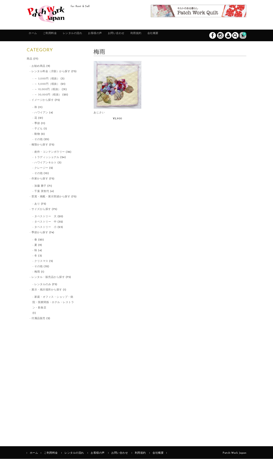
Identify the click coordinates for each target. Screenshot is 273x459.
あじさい (99, 112)
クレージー (41, 168)
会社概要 (180, 35)
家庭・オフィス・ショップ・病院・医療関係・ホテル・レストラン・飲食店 (53, 302)
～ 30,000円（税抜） (47, 95)
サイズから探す (41, 209)
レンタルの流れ (83, 35)
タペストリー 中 (45, 222)
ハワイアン (41, 112)
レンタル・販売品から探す (48, 277)
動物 (37, 134)
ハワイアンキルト (45, 162)
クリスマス (41, 261)
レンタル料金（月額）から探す (51, 71)
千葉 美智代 (41, 191)
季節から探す (40, 232)
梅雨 (37, 272)
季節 (37, 123)
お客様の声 (110, 35)
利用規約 (159, 35)
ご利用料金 (56, 35)
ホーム (35, 35)
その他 (38, 139)
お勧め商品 (38, 66)
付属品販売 (38, 318)
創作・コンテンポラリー (49, 152)
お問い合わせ (135, 35)
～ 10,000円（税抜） (47, 89)
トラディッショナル (46, 157)
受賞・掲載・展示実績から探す (51, 196)
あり (37, 204)
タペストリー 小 (45, 227)
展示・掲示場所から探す (47, 290)
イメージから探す (43, 100)
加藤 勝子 (40, 186)
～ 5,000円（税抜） (47, 84)
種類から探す (40, 145)
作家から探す (40, 178)
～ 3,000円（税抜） (47, 78)
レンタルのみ (42, 284)
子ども (38, 128)
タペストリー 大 (45, 216)
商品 (29, 59)
